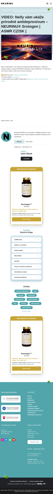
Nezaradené (18, 255)
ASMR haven (9, 11)
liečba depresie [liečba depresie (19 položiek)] (26, 307)
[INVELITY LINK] (41, 484)
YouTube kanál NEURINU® (20, 75)
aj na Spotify (15, 77)
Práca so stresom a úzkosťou (23, 266)
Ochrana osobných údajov (36, 481)
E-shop (30, 398)
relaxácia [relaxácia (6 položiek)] (20, 295)
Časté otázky (31, 402)
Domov (3, 11)
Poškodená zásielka (33, 408)
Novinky (17, 261)
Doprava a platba (33, 406)
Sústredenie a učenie (21, 272)
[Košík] (47, 3)
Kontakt (30, 404)
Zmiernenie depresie (21, 277)
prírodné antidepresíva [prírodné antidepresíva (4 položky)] (22, 291)
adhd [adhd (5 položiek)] (35, 291)
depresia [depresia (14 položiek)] (23, 303)
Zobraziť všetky (26, 311)
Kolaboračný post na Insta (35, 410)
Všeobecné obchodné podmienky (18, 481)
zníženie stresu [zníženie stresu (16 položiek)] (35, 303)
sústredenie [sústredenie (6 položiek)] (31, 295)
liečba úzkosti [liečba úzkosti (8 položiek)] (19, 299)
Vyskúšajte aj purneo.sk (35, 414)
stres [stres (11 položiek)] (15, 303)
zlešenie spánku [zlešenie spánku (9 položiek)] (32, 299)
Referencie (31, 400)
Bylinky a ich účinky (20, 245)
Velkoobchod (31, 412)
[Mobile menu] (51, 3)
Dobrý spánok (19, 250)
